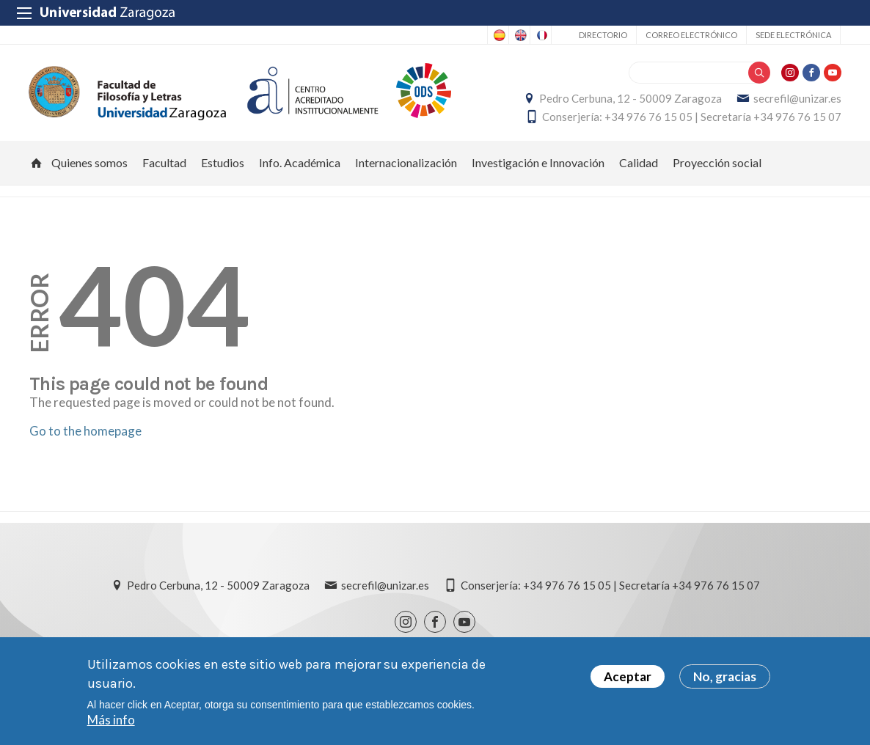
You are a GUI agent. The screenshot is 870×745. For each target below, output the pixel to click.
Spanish (498, 35)
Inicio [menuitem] (36, 165)
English (519, 35)
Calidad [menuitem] (638, 165)
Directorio (603, 35)
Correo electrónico (691, 35)
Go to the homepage (85, 433)
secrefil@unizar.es (797, 99)
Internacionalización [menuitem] (406, 165)
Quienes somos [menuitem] (89, 165)
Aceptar (627, 676)
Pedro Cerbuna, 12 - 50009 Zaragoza (629, 99)
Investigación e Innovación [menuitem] (538, 165)
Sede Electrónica (793, 35)
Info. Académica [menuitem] (299, 165)
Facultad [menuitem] (164, 165)
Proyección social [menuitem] (717, 165)
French (540, 35)
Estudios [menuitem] (222, 165)
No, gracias (724, 676)
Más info (111, 719)
